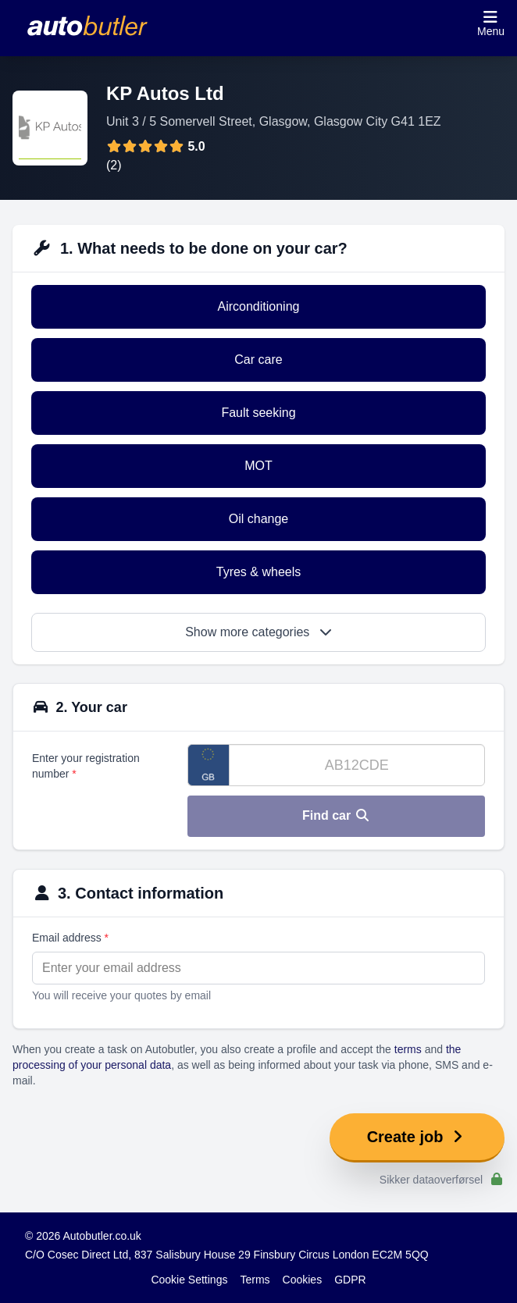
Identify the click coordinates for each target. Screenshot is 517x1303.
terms (408, 1049)
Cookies (303, 1279)
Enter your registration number (86, 766)
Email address (70, 937)
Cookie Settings (189, 1279)
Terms (254, 1279)
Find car (336, 815)
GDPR (349, 1279)
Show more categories (258, 632)
